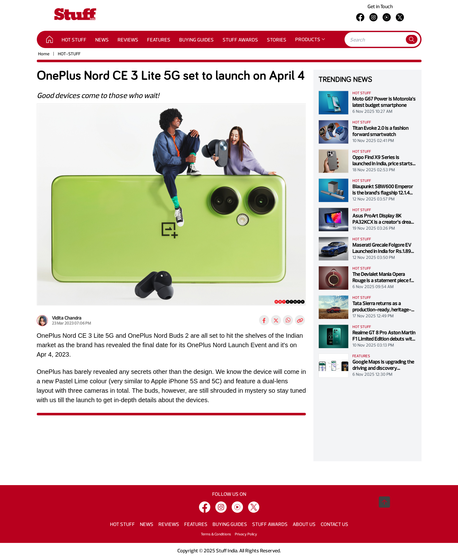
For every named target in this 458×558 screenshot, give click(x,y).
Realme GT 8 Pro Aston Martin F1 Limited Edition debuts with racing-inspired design (383, 335)
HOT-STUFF (69, 54)
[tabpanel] (171, 206)
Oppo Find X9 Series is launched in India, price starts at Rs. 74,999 (382, 160)
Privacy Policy (246, 534)
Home (43, 54)
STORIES (276, 39)
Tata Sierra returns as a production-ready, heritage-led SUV (381, 306)
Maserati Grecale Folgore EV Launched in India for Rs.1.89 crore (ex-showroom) (381, 248)
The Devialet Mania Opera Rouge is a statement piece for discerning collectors (384, 277)
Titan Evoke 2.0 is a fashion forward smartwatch (380, 131)
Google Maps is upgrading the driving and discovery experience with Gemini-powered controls (383, 364)
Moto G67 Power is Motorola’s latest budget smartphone (384, 102)
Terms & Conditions (216, 534)
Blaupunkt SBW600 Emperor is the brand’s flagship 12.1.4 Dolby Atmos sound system (382, 189)
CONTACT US (334, 524)
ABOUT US (304, 524)
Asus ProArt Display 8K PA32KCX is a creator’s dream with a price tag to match (383, 218)
